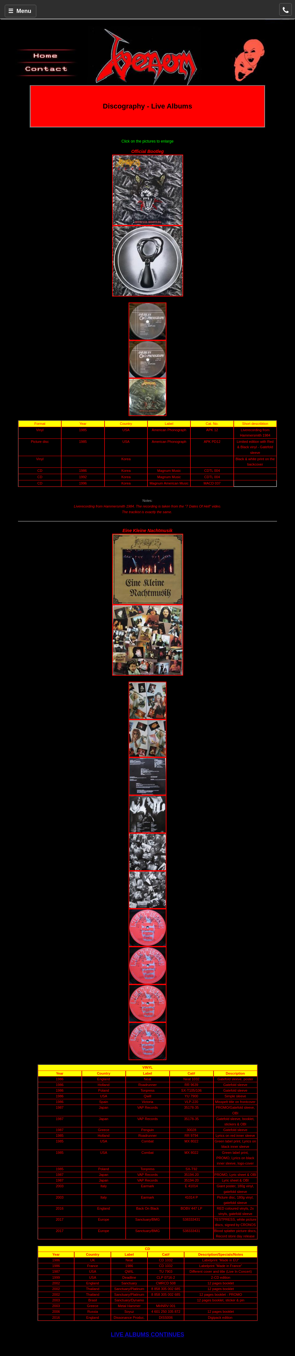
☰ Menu (19, 11)
